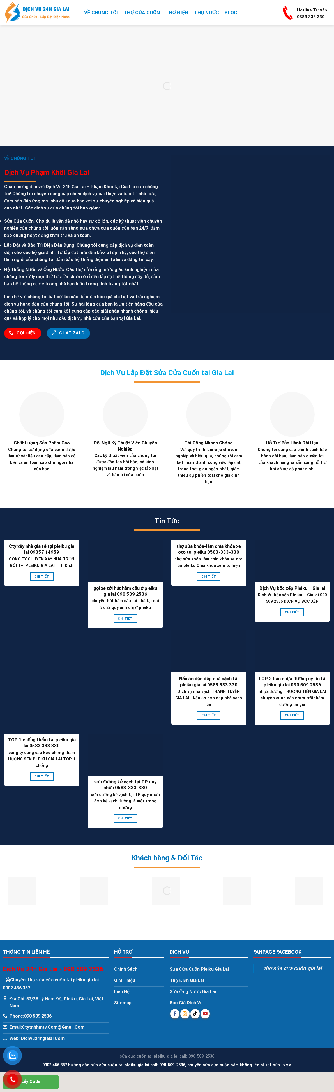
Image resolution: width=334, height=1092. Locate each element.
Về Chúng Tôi (101, 12)
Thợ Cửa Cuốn (142, 12)
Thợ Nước (206, 12)
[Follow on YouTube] (205, 1013)
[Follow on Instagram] (185, 1013)
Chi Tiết (41, 576)
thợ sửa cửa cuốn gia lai (293, 968)
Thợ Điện (176, 12)
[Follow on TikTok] (195, 1013)
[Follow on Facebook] (174, 1013)
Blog (231, 12)
